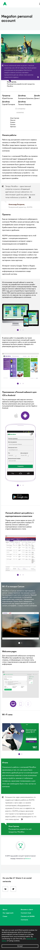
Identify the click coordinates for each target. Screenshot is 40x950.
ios (16, 415)
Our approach (8, 913)
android (25, 415)
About (5, 909)
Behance (28, 859)
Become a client (27, 909)
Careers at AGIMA (27, 916)
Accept (20, 946)
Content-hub (26, 913)
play (20, 48)
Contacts (24, 920)
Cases (5, 916)
